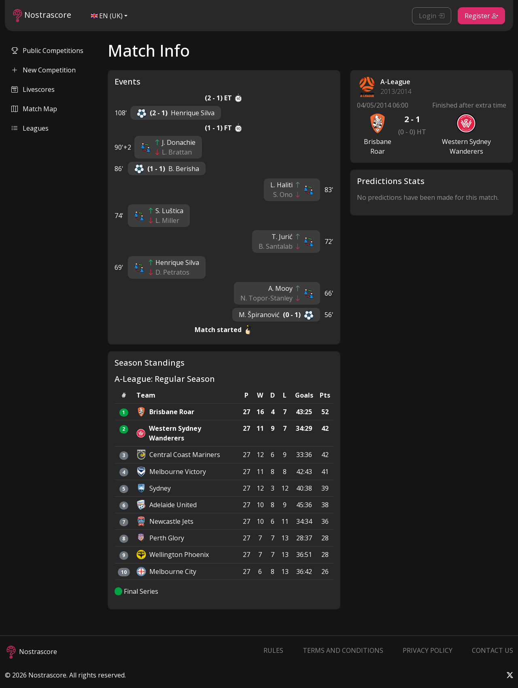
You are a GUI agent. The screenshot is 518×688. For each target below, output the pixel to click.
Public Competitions (47, 50)
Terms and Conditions (343, 650)
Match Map (34, 108)
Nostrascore (42, 15)
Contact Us (492, 650)
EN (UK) (107, 15)
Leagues (30, 128)
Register (481, 15)
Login (431, 15)
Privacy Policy (427, 650)
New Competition (43, 70)
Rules (273, 650)
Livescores (33, 89)
